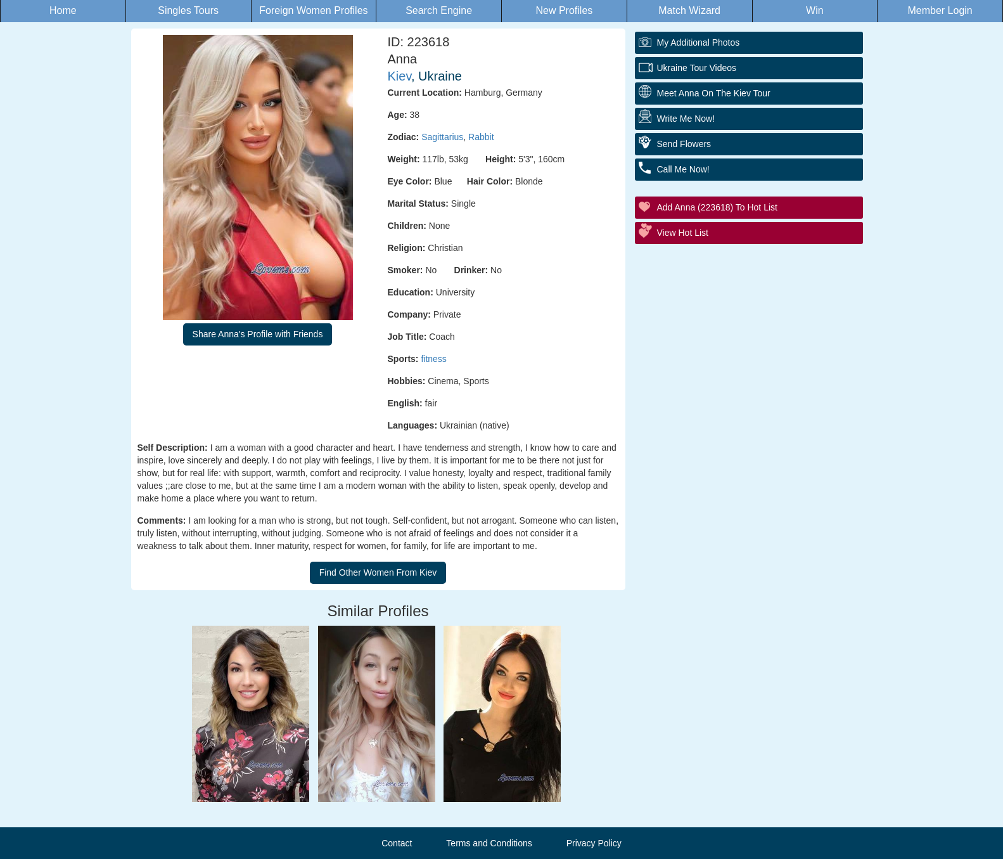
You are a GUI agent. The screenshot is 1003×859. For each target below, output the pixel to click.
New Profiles (563, 10)
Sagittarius (442, 137)
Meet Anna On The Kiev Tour (713, 93)
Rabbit (481, 137)
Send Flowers (684, 144)
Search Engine (439, 10)
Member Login (939, 10)
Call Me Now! (683, 169)
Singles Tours (188, 10)
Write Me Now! (686, 118)
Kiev (399, 76)
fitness (433, 359)
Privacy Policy (594, 843)
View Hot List (682, 233)
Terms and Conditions (489, 843)
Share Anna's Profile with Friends (258, 334)
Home (63, 10)
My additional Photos (698, 42)
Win (815, 10)
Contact (396, 843)
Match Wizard (689, 10)
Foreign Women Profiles (313, 10)
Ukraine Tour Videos (697, 68)
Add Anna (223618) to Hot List (717, 207)
